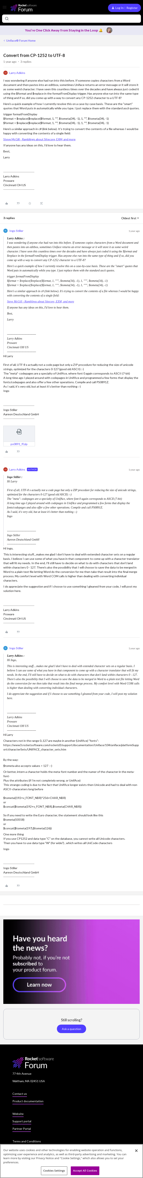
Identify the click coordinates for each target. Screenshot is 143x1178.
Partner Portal (21, 1128)
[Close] (136, 1151)
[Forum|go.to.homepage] (23, 7)
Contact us (19, 1093)
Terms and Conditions (26, 1141)
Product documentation (27, 1101)
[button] (4, 8)
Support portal (21, 1121)
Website (18, 1113)
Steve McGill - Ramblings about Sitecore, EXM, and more (39, 139)
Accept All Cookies (85, 1172)
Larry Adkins (17, 73)
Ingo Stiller (16, 230)
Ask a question (71, 1029)
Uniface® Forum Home (21, 40)
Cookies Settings (54, 1172)
